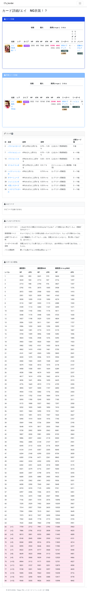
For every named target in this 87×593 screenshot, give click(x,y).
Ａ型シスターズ (13, 185)
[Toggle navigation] (80, 3)
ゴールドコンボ (13, 165)
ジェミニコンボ (13, 182)
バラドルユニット (14, 152)
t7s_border (9, 3)
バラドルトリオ (13, 159)
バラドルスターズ (14, 146)
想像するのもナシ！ (80, 48)
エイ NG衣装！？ (13, 48)
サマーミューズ (13, 178)
